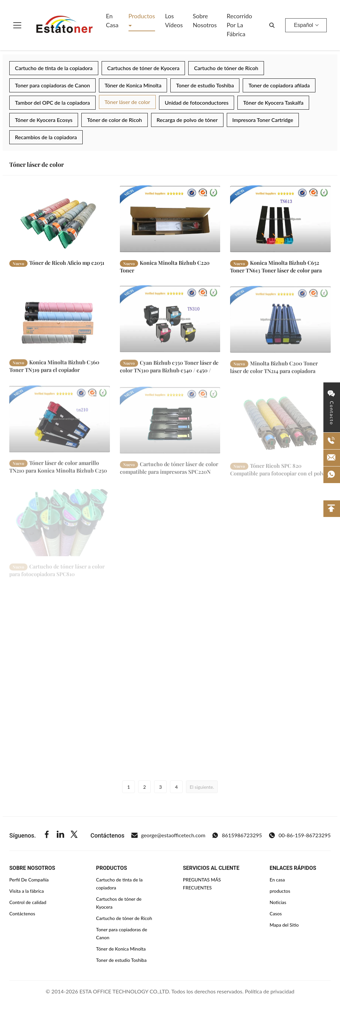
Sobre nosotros (205, 20)
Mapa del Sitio (284, 925)
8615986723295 (237, 835)
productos (280, 891)
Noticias (278, 902)
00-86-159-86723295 (300, 835)
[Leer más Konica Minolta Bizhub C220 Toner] (170, 219)
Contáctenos (22, 913)
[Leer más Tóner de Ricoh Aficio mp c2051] (59, 219)
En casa (112, 20)
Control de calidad (27, 902)
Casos (276, 913)
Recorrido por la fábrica (239, 25)
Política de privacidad (270, 991)
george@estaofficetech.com (168, 835)
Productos (141, 16)
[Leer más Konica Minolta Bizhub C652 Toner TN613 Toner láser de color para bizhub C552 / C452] (280, 219)
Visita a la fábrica (26, 891)
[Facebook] (46, 835)
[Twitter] (74, 835)
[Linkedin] (60, 835)
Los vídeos (174, 20)
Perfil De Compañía (29, 879)
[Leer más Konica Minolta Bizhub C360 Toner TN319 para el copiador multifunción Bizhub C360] (59, 325)
